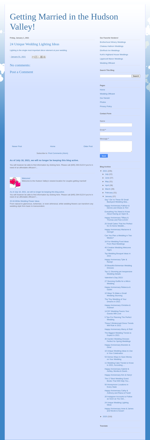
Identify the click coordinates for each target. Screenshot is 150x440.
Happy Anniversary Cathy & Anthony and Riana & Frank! (118, 391)
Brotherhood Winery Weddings (113, 42)
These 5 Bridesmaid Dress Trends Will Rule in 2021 (119, 324)
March (108, 189)
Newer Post (17, 146)
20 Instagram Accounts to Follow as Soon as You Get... (118, 397)
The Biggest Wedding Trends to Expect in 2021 (118, 334)
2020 (105, 416)
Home (52, 146)
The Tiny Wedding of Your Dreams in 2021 (115, 300)
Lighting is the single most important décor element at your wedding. (39, 50)
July (107, 174)
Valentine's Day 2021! (114, 277)
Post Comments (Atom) (58, 153)
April (107, 185)
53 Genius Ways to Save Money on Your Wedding (118, 358)
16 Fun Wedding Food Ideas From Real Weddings (117, 242)
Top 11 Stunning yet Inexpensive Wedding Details (118, 272)
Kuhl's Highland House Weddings (114, 54)
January (108, 196)
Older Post (88, 146)
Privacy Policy (106, 106)
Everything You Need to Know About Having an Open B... (117, 213)
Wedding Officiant (107, 63)
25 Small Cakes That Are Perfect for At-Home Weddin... (118, 225)
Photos (103, 102)
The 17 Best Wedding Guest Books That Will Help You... (117, 379)
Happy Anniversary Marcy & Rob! (119, 329)
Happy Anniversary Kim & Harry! (118, 375)
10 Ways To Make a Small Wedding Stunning (116, 294)
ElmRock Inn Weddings (110, 50)
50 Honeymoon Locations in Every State (116, 385)
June (107, 178)
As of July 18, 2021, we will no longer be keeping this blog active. (44, 160)
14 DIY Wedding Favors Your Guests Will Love (117, 312)
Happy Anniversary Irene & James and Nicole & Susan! (119, 409)
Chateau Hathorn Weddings (111, 46)
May (107, 181)
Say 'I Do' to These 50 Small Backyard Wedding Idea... (117, 201)
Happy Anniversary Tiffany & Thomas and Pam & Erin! (116, 219)
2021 (105, 171)
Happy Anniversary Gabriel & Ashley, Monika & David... (117, 370)
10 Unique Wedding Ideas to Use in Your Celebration (119, 352)
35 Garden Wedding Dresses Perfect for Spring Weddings (118, 340)
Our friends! (105, 98)
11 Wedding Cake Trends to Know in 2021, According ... (119, 364)
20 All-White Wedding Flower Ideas (24, 201)
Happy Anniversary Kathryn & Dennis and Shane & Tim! (117, 207)
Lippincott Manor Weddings (111, 59)
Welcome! (26, 178)
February (109, 193)
